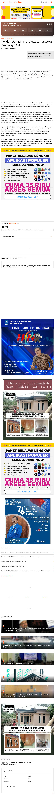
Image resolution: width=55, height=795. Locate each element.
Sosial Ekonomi (10, 38)
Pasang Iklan (6, 781)
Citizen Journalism (7, 778)
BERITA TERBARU (7, 576)
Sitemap (29, 781)
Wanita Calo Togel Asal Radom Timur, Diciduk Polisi (19, 680)
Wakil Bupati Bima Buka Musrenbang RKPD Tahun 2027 (20, 663)
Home (2, 38)
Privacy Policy (30, 778)
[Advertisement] (12, 60)
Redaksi (29, 776)
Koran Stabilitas (15, 2)
